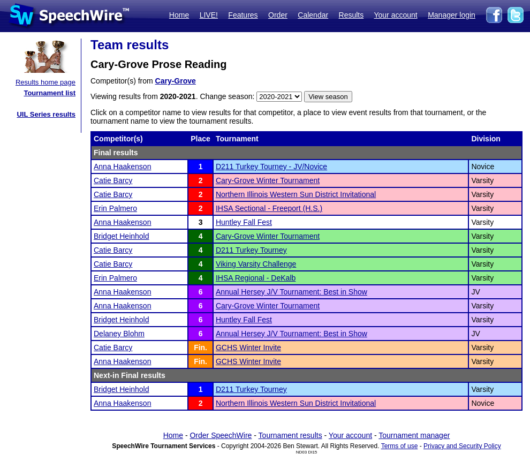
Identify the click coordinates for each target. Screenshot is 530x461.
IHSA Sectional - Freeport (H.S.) (269, 208)
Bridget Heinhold (121, 236)
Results (351, 15)
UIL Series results (46, 114)
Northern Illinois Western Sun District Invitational (296, 194)
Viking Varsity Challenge (256, 264)
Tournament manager (414, 435)
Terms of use (399, 446)
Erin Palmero (115, 208)
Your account (395, 15)
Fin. (200, 347)
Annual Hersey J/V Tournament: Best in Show (291, 292)
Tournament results (290, 435)
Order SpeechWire (221, 435)
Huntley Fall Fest (244, 222)
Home (179, 15)
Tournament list (49, 93)
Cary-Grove (175, 81)
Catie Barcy (113, 180)
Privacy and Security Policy (462, 446)
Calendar (313, 15)
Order (277, 15)
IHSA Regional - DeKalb (256, 278)
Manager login (451, 15)
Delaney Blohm (119, 333)
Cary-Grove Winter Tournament (268, 180)
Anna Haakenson (122, 166)
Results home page (45, 82)
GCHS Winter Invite (248, 347)
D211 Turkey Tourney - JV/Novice (271, 166)
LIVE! (209, 15)
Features (243, 15)
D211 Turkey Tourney (251, 250)
